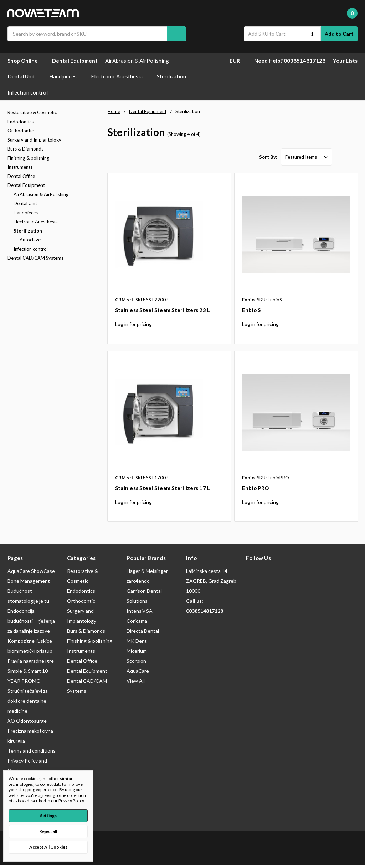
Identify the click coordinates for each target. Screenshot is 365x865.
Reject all (48, 831)
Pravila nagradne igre (30, 661)
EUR (238, 60)
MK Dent (137, 641)
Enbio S (251, 310)
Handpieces (66, 76)
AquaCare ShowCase (31, 571)
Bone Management (28, 581)
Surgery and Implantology (34, 140)
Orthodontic (20, 130)
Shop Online (26, 60)
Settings (48, 815)
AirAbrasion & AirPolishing (140, 60)
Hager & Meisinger (147, 571)
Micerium (137, 651)
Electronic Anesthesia (120, 76)
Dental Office (21, 176)
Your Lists (345, 60)
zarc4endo (138, 581)
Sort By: (268, 157)
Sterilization (175, 76)
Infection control (31, 92)
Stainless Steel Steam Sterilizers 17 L (162, 488)
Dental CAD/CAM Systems (35, 258)
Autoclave (30, 240)
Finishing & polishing (28, 158)
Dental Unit (24, 76)
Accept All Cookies (48, 847)
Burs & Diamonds (25, 149)
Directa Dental (143, 631)
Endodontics (20, 121)
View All (136, 681)
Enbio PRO (255, 488)
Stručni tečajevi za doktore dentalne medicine (27, 701)
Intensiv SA (140, 611)
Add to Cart (339, 34)
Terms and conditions (31, 751)
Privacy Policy (71, 800)
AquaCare (138, 671)
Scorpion (136, 661)
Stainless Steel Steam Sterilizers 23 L (162, 310)
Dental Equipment (75, 60)
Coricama (137, 621)
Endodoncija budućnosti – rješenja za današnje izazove (31, 621)
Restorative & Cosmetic (32, 112)
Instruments (19, 167)
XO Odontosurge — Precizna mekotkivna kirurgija (30, 731)
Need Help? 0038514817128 (289, 60)
